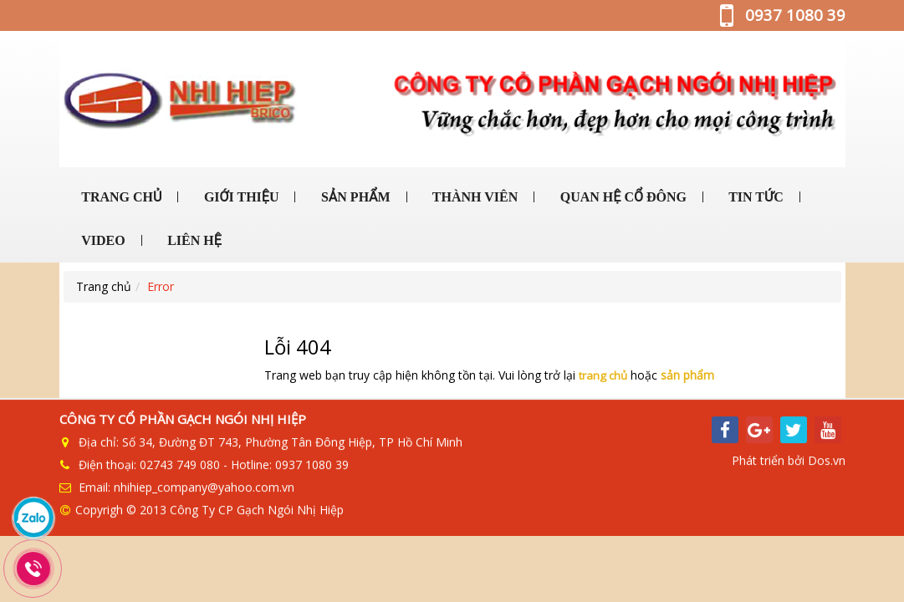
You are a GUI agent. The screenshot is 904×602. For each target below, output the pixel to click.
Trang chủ (103, 286)
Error (160, 286)
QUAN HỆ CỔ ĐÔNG (622, 197)
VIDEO (102, 240)
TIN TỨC (754, 197)
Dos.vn (826, 461)
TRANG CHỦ (120, 197)
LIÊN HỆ (193, 240)
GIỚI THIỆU (240, 197)
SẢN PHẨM (354, 197)
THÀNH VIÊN (473, 197)
